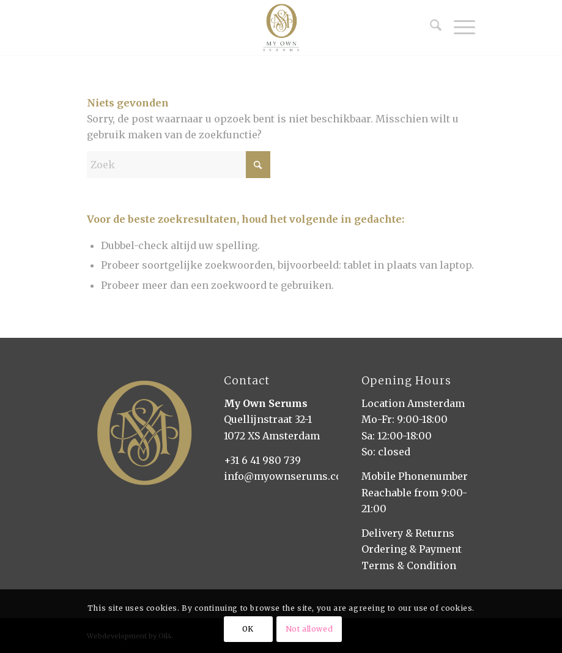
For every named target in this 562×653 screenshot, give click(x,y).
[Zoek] (430, 27)
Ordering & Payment (411, 549)
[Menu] (458, 27)
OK (248, 628)
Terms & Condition (408, 565)
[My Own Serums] (281, 27)
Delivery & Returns (407, 533)
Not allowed (309, 628)
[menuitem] (430, 27)
